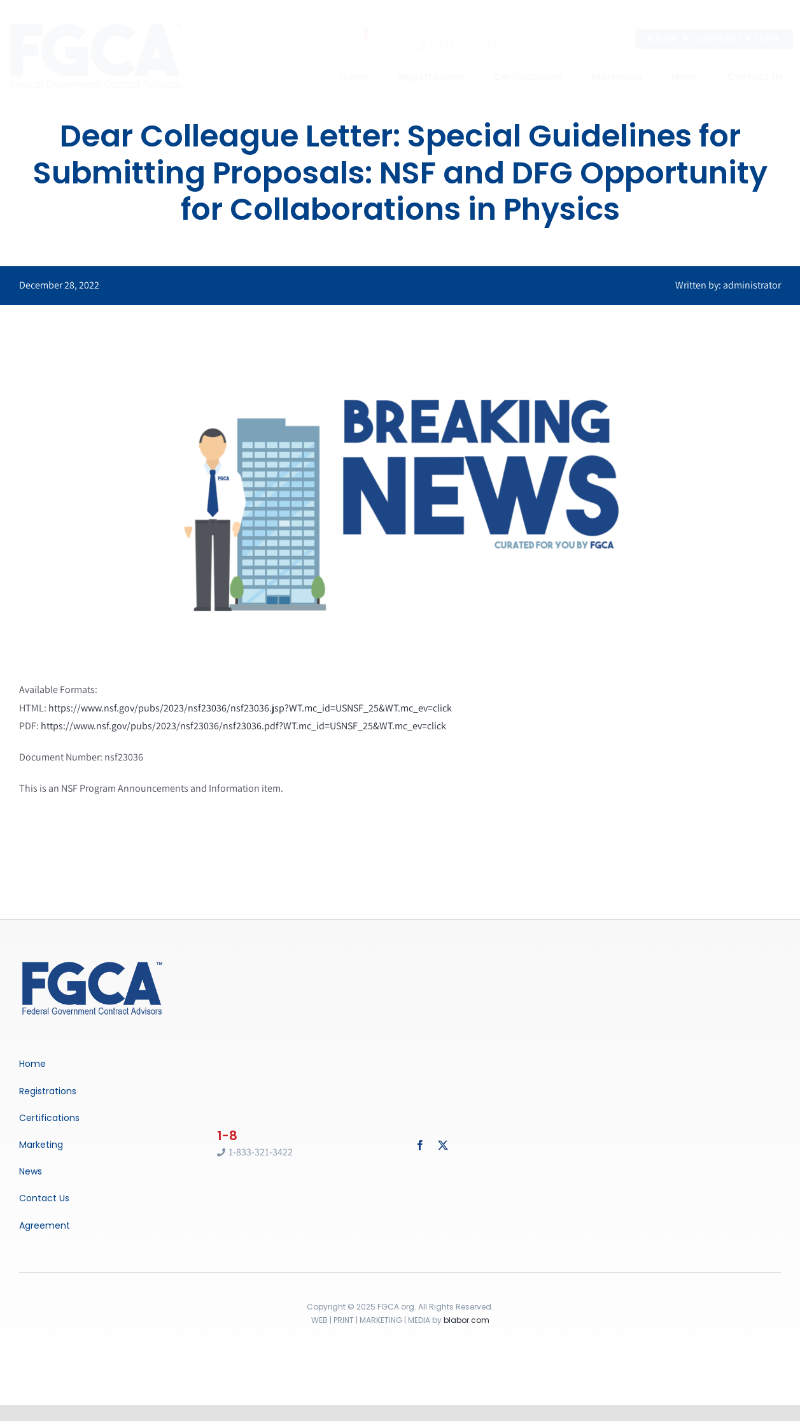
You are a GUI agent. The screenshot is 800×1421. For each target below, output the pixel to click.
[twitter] (443, 1145)
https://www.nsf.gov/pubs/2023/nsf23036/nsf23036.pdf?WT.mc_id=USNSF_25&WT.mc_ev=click (243, 725)
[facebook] (420, 1145)
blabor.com (466, 1320)
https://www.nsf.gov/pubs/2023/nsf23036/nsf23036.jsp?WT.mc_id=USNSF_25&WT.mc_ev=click (250, 708)
